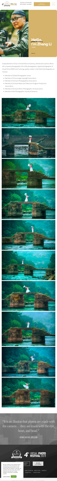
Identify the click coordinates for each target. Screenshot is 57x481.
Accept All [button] (14, 476)
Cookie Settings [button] (6, 476)
